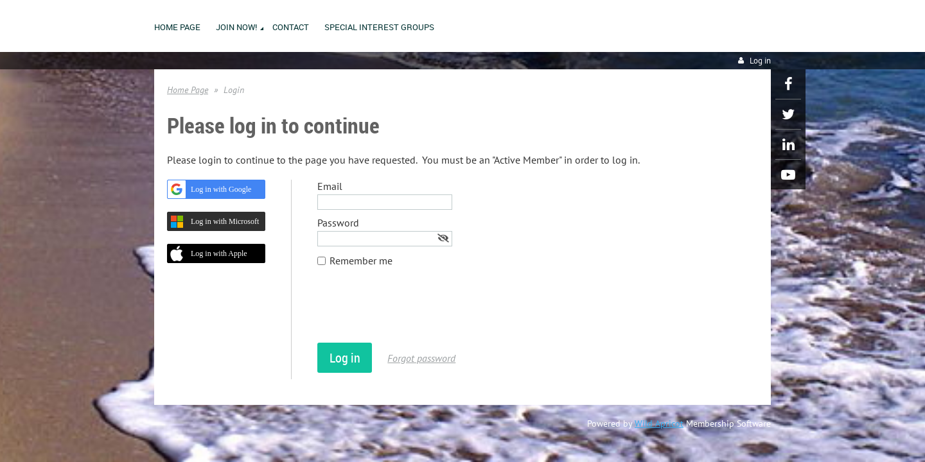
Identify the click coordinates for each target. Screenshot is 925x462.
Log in (760, 60)
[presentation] (415, 311)
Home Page (187, 90)
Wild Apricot (659, 423)
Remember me (361, 260)
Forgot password (421, 358)
